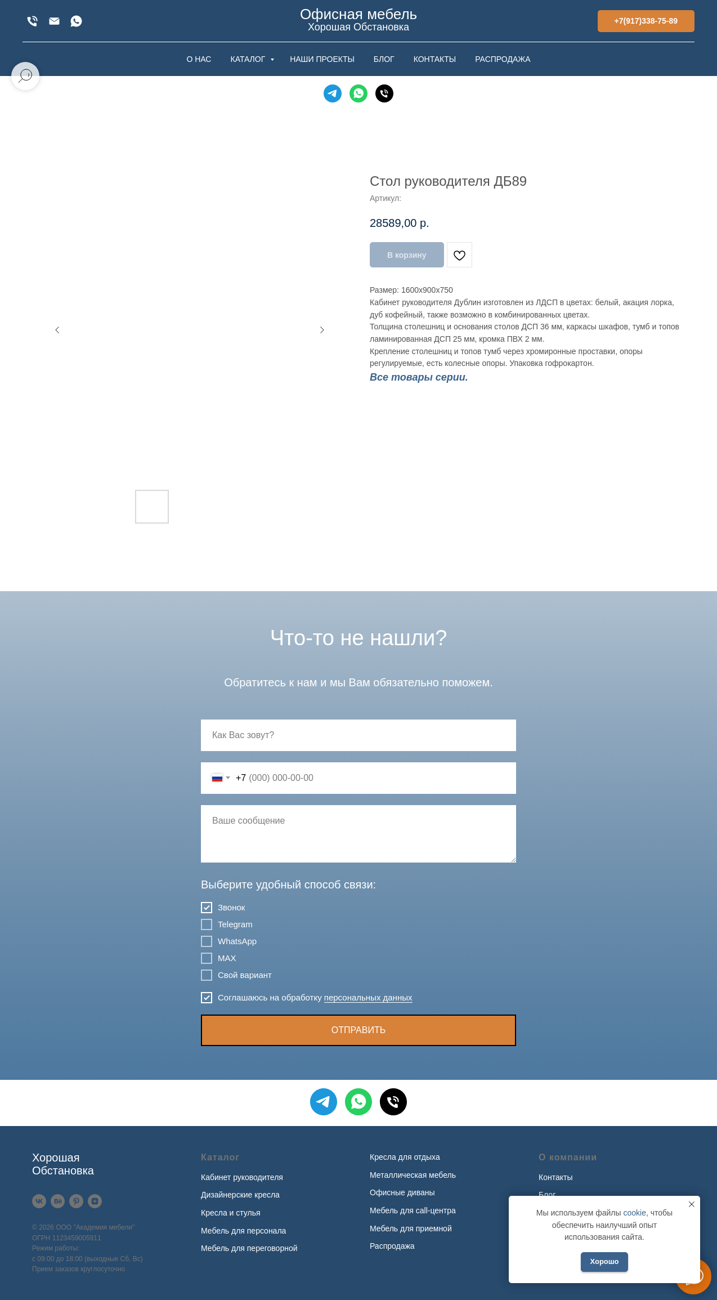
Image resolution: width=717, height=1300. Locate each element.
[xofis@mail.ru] (54, 21)
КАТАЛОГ (248, 59)
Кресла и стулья (231, 1212)
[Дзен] (95, 1201)
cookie (634, 1212)
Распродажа (392, 1245)
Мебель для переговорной (249, 1248)
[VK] (39, 1201)
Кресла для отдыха (405, 1156)
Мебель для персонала (243, 1230)
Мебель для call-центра (413, 1210)
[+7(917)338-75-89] (32, 21)
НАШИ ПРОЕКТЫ (322, 59)
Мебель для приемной (411, 1228)
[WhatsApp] (76, 21)
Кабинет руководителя (242, 1177)
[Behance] (58, 1201)
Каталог (220, 1157)
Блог (547, 1194)
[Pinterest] (76, 1201)
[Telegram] (333, 93)
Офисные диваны (402, 1192)
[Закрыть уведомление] (691, 1204)
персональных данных (368, 997)
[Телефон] (384, 93)
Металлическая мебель (413, 1175)
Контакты (555, 1177)
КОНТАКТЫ (435, 59)
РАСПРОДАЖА (502, 59)
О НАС (198, 59)
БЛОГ (384, 59)
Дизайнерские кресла (240, 1194)
